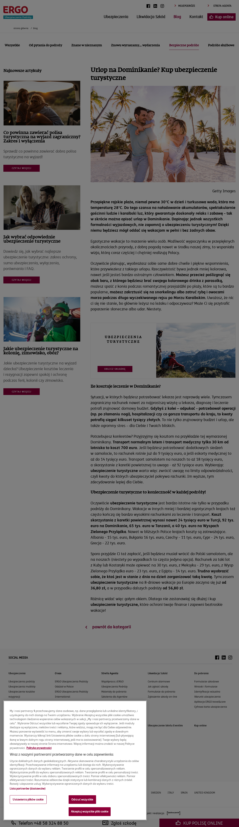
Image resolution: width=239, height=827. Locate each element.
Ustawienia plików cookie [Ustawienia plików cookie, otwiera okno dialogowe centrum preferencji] (28, 799)
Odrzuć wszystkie (82, 799)
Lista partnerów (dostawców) (27, 788)
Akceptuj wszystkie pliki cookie (89, 811)
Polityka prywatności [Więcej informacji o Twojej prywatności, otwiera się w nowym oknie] (39, 748)
